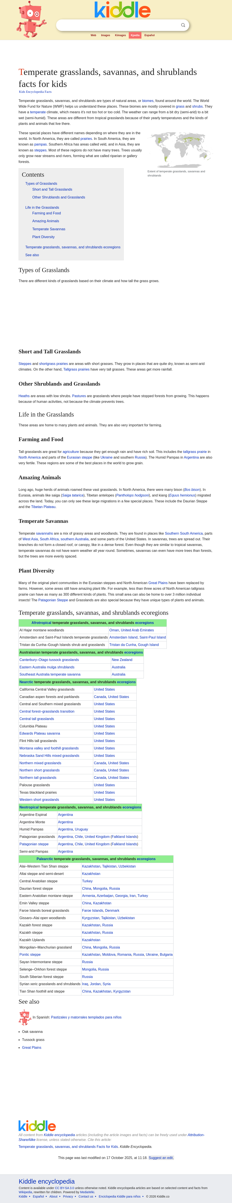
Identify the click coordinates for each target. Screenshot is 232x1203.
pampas (40, 144)
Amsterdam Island (123, 637)
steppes (40, 150)
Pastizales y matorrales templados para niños (86, 1017)
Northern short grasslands (39, 770)
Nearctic (26, 682)
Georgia (121, 896)
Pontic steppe (30, 954)
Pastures (79, 396)
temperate (38, 112)
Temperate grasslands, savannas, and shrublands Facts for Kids (68, 1147)
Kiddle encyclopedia (59, 1135)
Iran (133, 896)
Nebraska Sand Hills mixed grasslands (49, 755)
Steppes (25, 364)
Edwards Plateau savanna (39, 733)
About (54, 1196)
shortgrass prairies (53, 364)
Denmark (112, 910)
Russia (140, 457)
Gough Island (148, 645)
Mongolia (100, 888)
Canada (100, 697)
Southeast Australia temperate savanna (49, 674)
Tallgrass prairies (76, 369)
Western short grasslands (39, 799)
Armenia (88, 896)
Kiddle (23, 1196)
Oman (114, 630)
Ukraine (106, 457)
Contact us (86, 1196)
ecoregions (144, 623)
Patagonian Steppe (53, 600)
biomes (148, 101)
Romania (124, 954)
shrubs (197, 106)
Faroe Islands (92, 910)
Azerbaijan (105, 896)
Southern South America (184, 533)
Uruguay (81, 829)
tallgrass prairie (195, 452)
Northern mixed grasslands (40, 763)
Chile (79, 837)
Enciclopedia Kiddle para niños (120, 1196)
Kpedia (135, 35)
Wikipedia (25, 1192)
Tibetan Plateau (43, 507)
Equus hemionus (182, 495)
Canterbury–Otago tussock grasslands (49, 660)
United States (104, 689)
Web (93, 35)
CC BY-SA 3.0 (64, 1188)
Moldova (108, 954)
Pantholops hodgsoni (132, 495)
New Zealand (122, 660)
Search (183, 25)
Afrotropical (42, 623)
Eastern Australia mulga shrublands (46, 667)
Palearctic (45, 859)
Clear (174, 25)
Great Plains (158, 583)
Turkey (87, 881)
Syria (106, 984)
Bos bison (192, 489)
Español (149, 35)
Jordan (95, 984)
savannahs (44, 533)
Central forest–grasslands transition (46, 711)
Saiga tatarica (72, 495)
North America (30, 457)
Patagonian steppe (33, 844)
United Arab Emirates (137, 630)
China (86, 888)
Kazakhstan (91, 866)
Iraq (85, 984)
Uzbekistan (127, 866)
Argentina (191, 457)
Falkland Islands (124, 837)
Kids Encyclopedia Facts (35, 91)
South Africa (49, 539)
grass (180, 106)
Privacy (68, 1196)
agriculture (71, 452)
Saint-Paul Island (152, 637)
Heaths (24, 396)
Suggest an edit (161, 1158)
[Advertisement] (116, 52)
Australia (118, 667)
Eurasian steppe (79, 457)
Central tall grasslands (36, 719)
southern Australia (75, 539)
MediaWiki (87, 1192)
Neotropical (29, 807)
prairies (86, 139)
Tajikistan (109, 866)
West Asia (30, 539)
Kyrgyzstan (90, 918)
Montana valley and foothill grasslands (49, 748)
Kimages (120, 35)
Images (105, 35)
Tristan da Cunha (122, 645)
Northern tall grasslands (37, 777)
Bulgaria (166, 954)
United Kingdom (97, 837)
